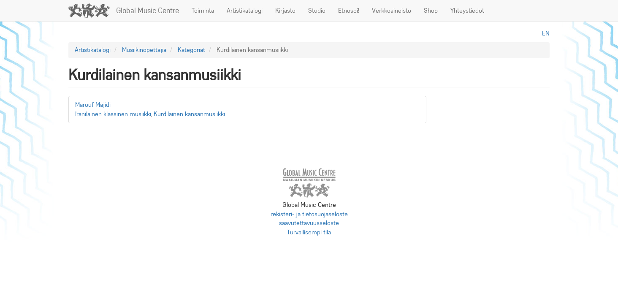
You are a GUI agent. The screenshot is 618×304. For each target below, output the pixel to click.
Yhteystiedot (467, 10)
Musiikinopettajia (144, 50)
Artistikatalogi (245, 10)
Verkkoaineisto (391, 10)
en (546, 33)
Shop (431, 10)
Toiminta (203, 10)
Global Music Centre (147, 10)
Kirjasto (285, 10)
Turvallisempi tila (309, 232)
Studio (316, 10)
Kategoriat (191, 50)
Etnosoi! (348, 10)
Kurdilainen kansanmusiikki (189, 114)
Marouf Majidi (93, 105)
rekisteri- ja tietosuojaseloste (309, 214)
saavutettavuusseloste (309, 223)
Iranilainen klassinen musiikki (113, 114)
